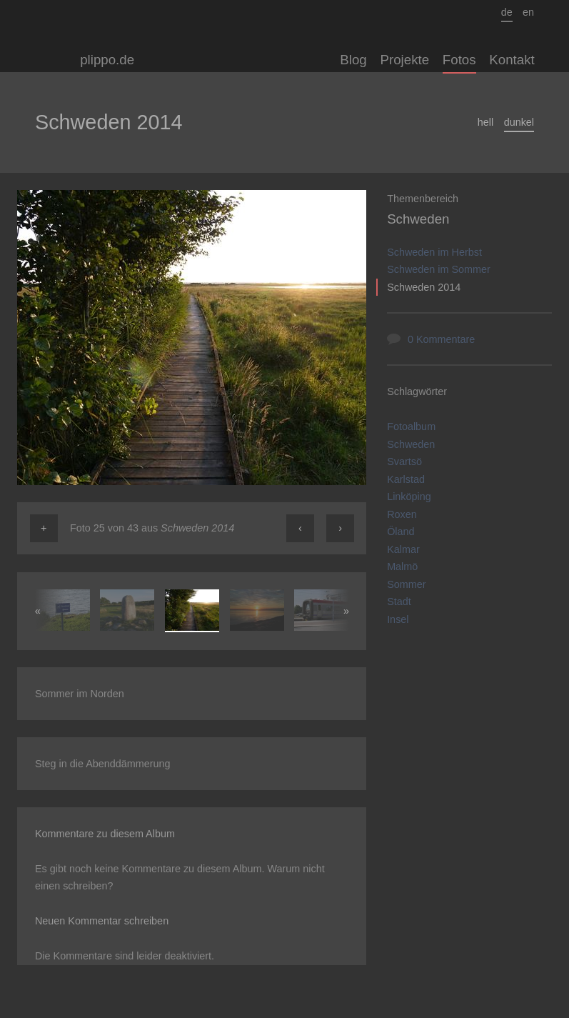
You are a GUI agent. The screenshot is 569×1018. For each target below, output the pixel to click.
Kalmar (403, 549)
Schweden (418, 218)
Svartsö (404, 461)
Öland (400, 531)
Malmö (402, 566)
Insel (397, 619)
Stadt (399, 601)
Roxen (402, 514)
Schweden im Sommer (438, 269)
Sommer (406, 584)
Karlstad (406, 479)
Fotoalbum (411, 426)
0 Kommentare (441, 339)
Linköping (409, 496)
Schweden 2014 (423, 287)
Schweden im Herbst (434, 252)
